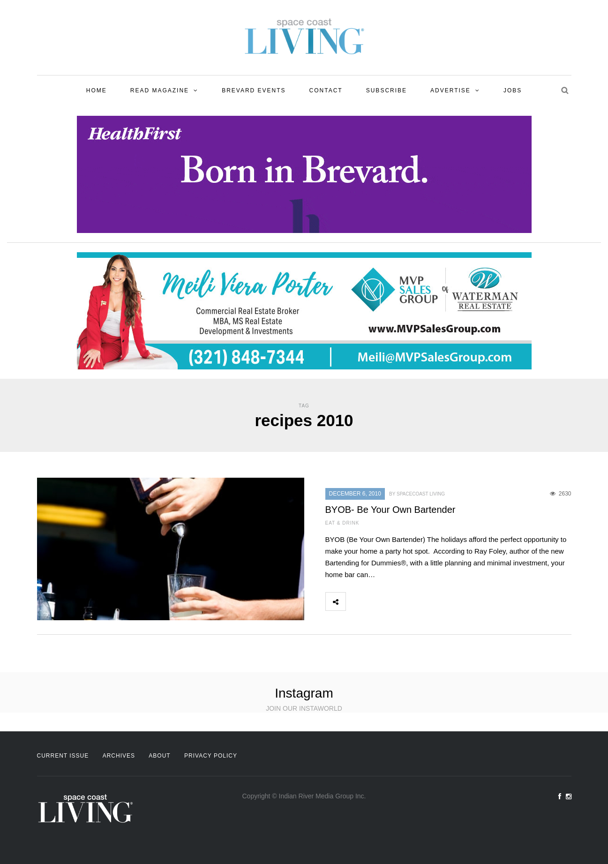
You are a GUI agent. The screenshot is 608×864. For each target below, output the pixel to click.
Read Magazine (159, 90)
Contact (326, 90)
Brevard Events (253, 90)
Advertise (450, 90)
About (159, 755)
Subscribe (386, 90)
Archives (119, 755)
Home (96, 90)
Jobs (512, 90)
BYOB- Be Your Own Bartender (390, 509)
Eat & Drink (342, 523)
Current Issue (63, 755)
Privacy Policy (210, 755)
